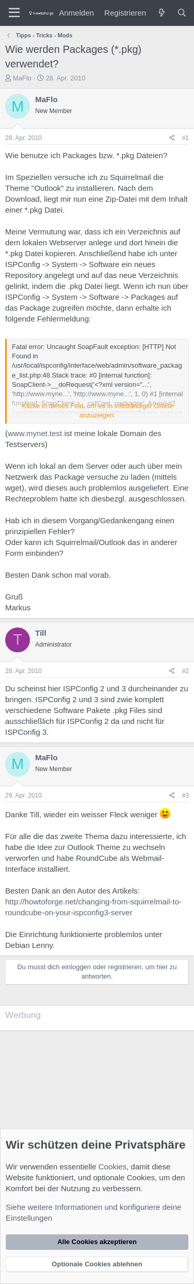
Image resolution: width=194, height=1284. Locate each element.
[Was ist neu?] (161, 12)
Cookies (112, 1166)
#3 (185, 795)
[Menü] (14, 13)
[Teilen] (172, 138)
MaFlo (22, 78)
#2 (185, 671)
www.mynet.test (35, 433)
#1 (185, 138)
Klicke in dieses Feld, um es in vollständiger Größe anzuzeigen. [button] (97, 410)
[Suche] (182, 12)
